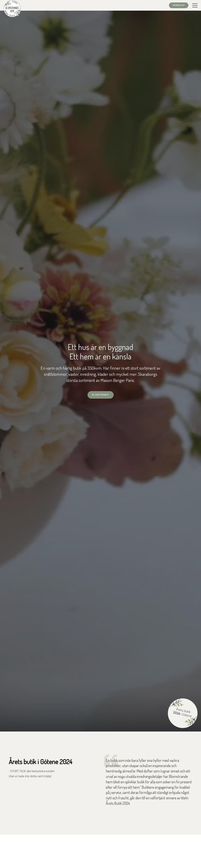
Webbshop (179, 5)
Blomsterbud (100, 395)
